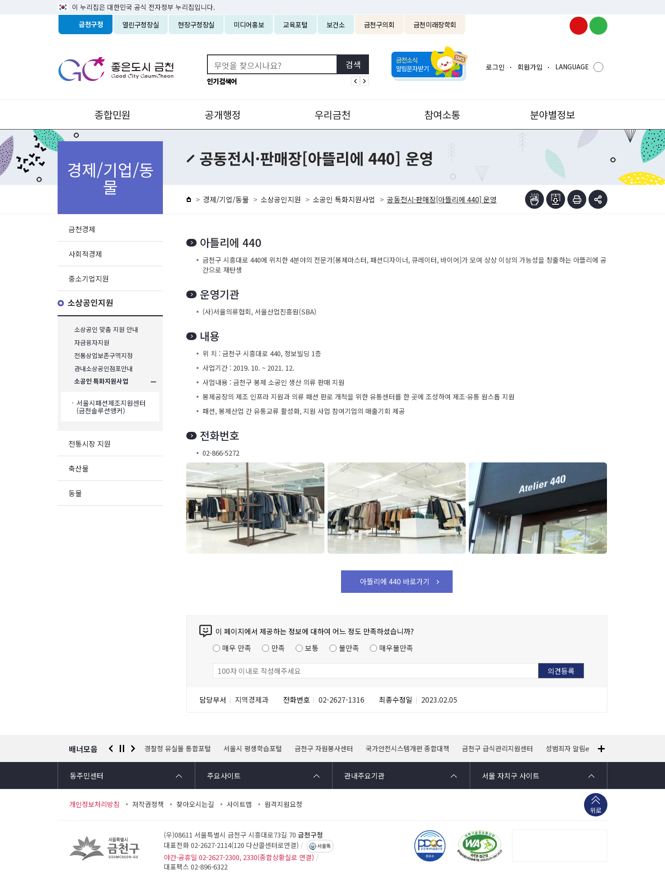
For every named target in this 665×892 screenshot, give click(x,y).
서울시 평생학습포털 (253, 748)
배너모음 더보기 (601, 748)
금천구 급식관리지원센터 (497, 748)
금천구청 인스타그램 (559, 26)
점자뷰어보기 (534, 199)
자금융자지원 (91, 342)
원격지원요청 (283, 804)
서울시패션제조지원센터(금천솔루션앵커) (111, 406)
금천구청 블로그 (598, 26)
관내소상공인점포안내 (103, 368)
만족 (278, 647)
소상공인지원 (90, 303)
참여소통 (442, 114)
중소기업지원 (88, 278)
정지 (122, 748)
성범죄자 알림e (567, 748)
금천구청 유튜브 (579, 26)
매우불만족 (396, 647)
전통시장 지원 (89, 443)
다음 (133, 748)
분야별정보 (552, 114)
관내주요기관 (364, 775)
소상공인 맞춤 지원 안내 (106, 329)
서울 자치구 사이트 (510, 775)
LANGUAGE (572, 66)
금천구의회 (379, 24)
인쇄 (576, 199)
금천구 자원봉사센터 (324, 748)
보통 (312, 647)
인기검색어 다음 (364, 80)
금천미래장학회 (434, 24)
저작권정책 (148, 804)
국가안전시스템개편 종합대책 (407, 748)
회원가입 (530, 67)
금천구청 (91, 24)
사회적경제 (85, 253)
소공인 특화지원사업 (101, 381)
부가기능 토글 (598, 199)
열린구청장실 (140, 24)
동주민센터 (86, 775)
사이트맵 (239, 804)
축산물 (78, 468)
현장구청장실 (196, 24)
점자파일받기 (555, 199)
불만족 (349, 647)
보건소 (336, 24)
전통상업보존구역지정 (103, 355)
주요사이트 (224, 775)
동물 (75, 493)
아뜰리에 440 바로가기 (395, 581)
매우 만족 (236, 647)
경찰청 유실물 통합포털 (177, 748)
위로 (595, 811)
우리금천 (332, 114)
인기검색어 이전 (355, 80)
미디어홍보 (249, 24)
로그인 (495, 67)
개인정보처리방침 (94, 804)
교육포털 (295, 24)
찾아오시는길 (195, 804)
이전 (110, 748)
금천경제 (81, 229)
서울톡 (324, 846)
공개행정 (223, 114)
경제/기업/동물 (226, 199)
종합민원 (112, 114)
